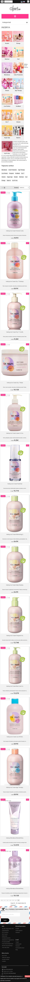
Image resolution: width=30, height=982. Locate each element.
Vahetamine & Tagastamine (8, 939)
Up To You (14, 180)
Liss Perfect (5, 173)
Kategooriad (6, 22)
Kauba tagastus (19, 930)
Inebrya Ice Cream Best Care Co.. (14, 686)
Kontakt (17, 928)
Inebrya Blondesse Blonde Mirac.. (15, 838)
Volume (3, 177)
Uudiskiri (4, 961)
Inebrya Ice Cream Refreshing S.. (14, 534)
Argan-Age (9, 177)
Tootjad (17, 942)
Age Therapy (21, 169)
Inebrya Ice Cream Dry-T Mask (15, 382)
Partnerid (18, 945)
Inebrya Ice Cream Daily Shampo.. (15, 585)
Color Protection (13, 169)
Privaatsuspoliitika (6, 941)
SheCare (21, 177)
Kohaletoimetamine (6, 938)
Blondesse (4, 169)
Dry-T (22, 173)
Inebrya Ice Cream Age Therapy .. (15, 787)
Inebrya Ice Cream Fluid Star (14, 484)
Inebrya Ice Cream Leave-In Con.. (15, 433)
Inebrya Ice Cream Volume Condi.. (15, 231)
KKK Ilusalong (5, 932)
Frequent (11, 173)
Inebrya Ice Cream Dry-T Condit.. (14, 332)
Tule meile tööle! (5, 947)
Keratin (16, 177)
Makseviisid (4, 936)
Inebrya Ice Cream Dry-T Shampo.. (15, 281)
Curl (26, 177)
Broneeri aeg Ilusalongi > (7, 945)
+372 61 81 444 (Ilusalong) (9, 973)
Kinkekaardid (18, 944)
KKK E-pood (4, 934)
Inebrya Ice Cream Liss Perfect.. (15, 737)
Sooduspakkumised (20, 947)
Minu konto (4, 955)
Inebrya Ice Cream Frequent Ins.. (14, 635)
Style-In (9, 180)
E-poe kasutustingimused (7, 943)
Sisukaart (18, 932)
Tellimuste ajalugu (6, 957)
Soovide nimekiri (5, 959)
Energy (3, 180)
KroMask (17, 173)
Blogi (17, 949)
